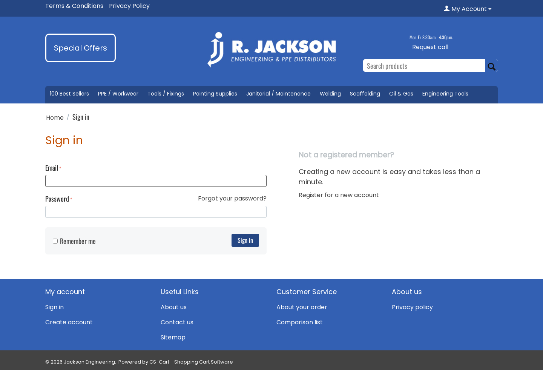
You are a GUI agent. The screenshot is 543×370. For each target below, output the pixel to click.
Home (55, 117)
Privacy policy (412, 307)
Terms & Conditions (74, 6)
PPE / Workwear (118, 93)
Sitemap (173, 337)
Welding (330, 93)
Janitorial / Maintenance (278, 93)
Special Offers (80, 48)
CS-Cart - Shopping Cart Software (191, 361)
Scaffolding (365, 93)
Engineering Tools (445, 93)
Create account (69, 322)
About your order (301, 307)
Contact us (177, 322)
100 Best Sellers (69, 93)
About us (174, 307)
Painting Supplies (215, 93)
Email (51, 168)
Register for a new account (339, 195)
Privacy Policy (129, 6)
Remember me (74, 241)
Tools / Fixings (165, 93)
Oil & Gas (401, 93)
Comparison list (299, 322)
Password (57, 199)
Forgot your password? (232, 198)
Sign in (245, 240)
